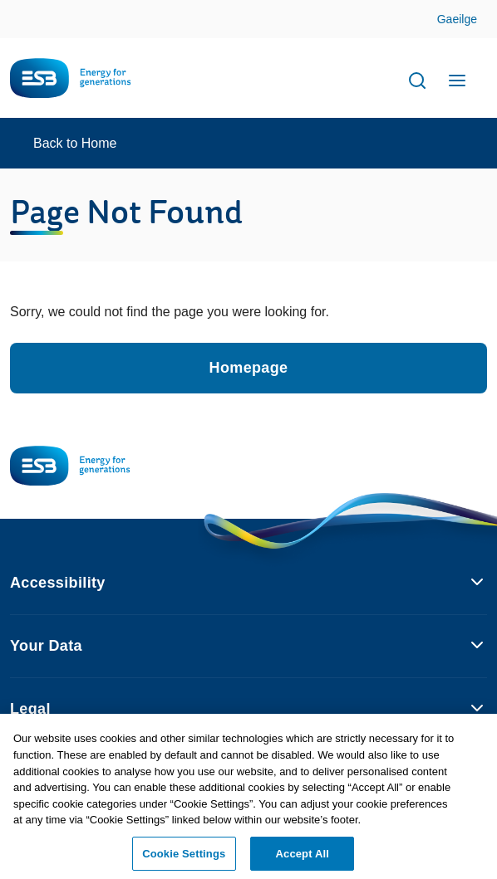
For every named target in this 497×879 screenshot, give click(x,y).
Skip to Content (470, 20)
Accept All (302, 858)
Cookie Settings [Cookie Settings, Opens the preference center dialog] (183, 858)
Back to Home (74, 143)
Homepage (248, 367)
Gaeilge (457, 19)
